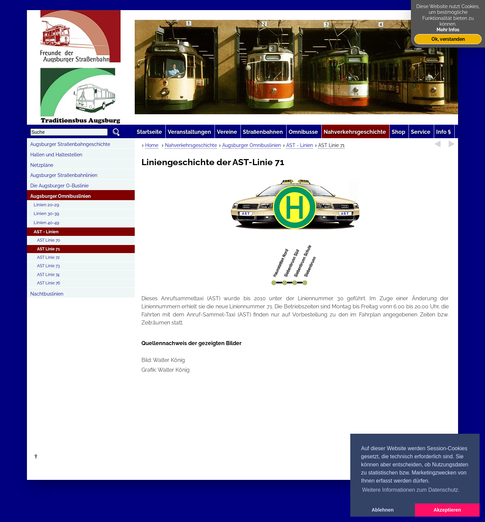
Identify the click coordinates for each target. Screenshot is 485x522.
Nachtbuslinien (46, 294)
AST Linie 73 (48, 266)
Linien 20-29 (46, 204)
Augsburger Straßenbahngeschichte (70, 144)
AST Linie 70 (48, 240)
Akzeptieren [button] (447, 510)
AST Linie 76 (48, 283)
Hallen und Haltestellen (56, 154)
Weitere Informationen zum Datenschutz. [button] (411, 490)
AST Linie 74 (48, 274)
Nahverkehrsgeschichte (191, 145)
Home (151, 145)
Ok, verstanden (448, 39)
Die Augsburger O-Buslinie (59, 185)
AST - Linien (46, 231)
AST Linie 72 (48, 257)
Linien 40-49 (46, 222)
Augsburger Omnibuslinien (60, 196)
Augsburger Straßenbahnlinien (63, 175)
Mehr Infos (448, 29)
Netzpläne (41, 165)
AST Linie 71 (48, 249)
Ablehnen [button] (382, 510)
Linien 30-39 (46, 213)
